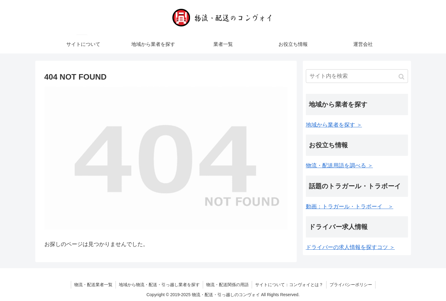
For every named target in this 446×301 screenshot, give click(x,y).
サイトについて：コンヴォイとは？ (289, 284)
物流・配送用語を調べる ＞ (339, 165)
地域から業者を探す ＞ (334, 125)
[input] (357, 76)
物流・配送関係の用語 (227, 284)
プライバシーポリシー (351, 284)
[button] (402, 76)
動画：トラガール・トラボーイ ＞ (349, 207)
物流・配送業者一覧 (93, 284)
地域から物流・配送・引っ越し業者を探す (159, 284)
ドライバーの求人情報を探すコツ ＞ (350, 247)
